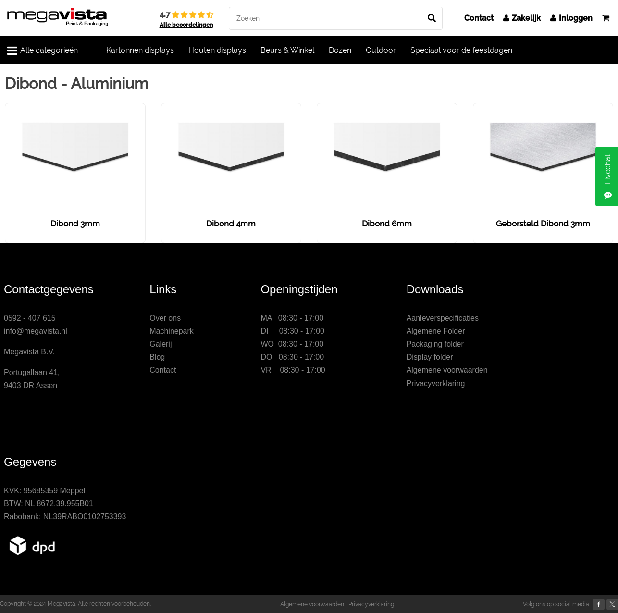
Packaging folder (435, 344)
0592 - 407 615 (30, 318)
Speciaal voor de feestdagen (461, 50)
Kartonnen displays (140, 50)
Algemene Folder (436, 331)
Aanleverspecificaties (443, 318)
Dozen (340, 50)
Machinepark (171, 331)
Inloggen (571, 18)
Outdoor (381, 50)
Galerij (160, 344)
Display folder (430, 357)
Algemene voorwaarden (447, 370)
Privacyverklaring (436, 383)
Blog (157, 357)
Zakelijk (522, 18)
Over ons (165, 318)
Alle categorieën (42, 50)
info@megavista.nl (35, 331)
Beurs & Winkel (287, 50)
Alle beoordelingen (186, 25)
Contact (479, 18)
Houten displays (217, 50)
